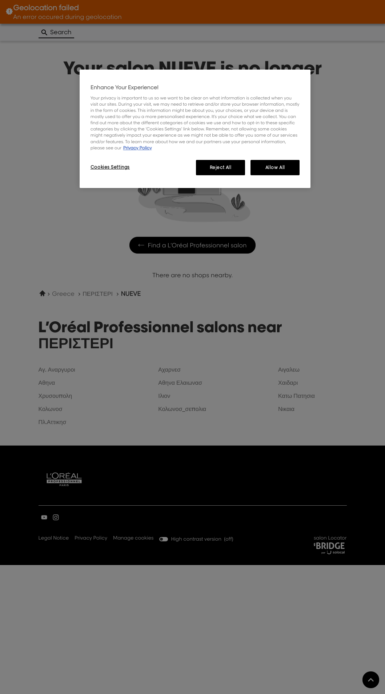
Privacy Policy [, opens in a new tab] (137, 147)
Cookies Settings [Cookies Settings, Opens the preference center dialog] (110, 167)
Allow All (275, 167)
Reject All (221, 167)
